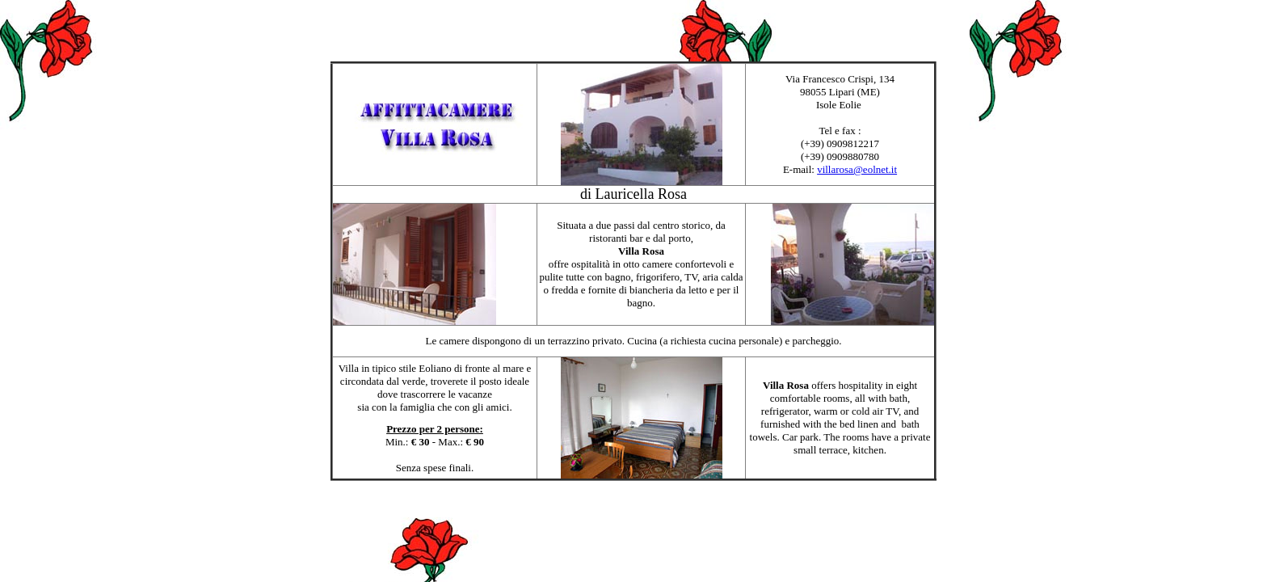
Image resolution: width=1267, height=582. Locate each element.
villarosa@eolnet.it (857, 169)
